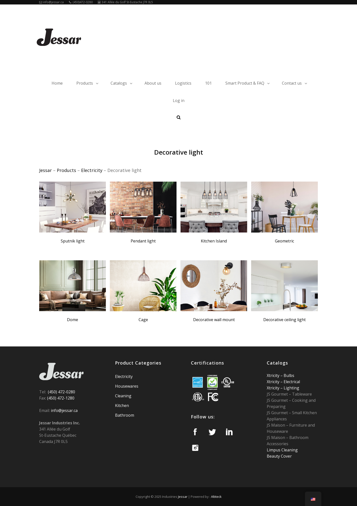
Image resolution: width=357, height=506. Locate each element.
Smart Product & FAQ (247, 83)
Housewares (126, 386)
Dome (72, 319)
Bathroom (124, 415)
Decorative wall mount (214, 319)
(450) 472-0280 (61, 392)
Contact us (295, 83)
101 (208, 83)
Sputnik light (73, 241)
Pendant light (143, 241)
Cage (143, 319)
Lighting (291, 388)
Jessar (182, 496)
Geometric (284, 241)
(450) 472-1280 (60, 398)
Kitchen (122, 405)
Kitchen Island (214, 241)
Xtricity (273, 375)
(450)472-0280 (81, 2)
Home (57, 83)
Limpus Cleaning (282, 450)
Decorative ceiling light (284, 319)
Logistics (183, 83)
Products (87, 83)
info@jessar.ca (51, 2)
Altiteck (216, 496)
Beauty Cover (279, 456)
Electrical (291, 381)
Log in (178, 100)
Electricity (124, 376)
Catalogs (122, 83)
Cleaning (123, 396)
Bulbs (288, 375)
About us (153, 83)
